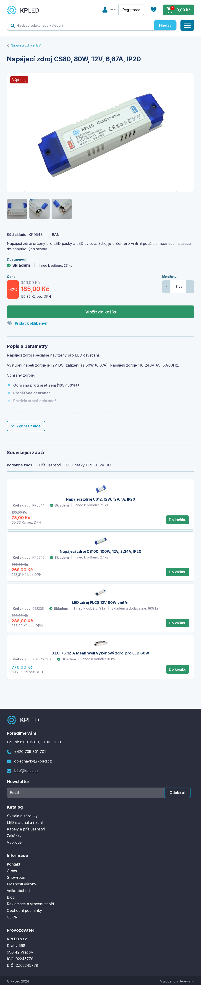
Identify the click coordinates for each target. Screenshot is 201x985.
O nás (12, 869)
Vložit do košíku (101, 312)
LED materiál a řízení (25, 821)
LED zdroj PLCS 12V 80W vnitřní (100, 602)
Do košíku (177, 519)
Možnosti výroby (21, 882)
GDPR (12, 915)
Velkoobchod (18, 889)
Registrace (131, 10)
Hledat (165, 25)
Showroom (16, 876)
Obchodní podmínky (24, 909)
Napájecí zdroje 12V (26, 45)
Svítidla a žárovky (22, 814)
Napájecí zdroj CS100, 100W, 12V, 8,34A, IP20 (100, 551)
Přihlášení (106, 10)
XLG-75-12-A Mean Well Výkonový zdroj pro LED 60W (100, 652)
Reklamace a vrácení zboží (30, 902)
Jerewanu (186, 980)
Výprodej (14, 841)
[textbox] (80, 25)
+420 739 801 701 (30, 750)
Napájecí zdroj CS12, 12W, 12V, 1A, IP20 (100, 499)
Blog (11, 896)
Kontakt (13, 863)
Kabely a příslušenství (26, 827)
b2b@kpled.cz (26, 769)
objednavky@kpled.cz (33, 759)
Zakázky (14, 834)
